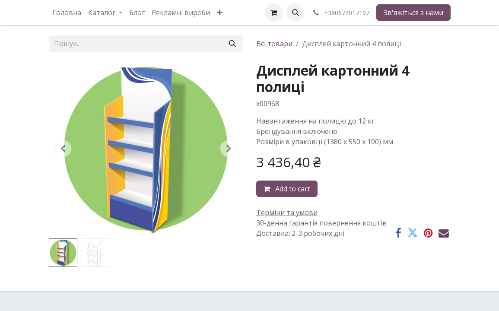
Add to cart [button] (287, 189)
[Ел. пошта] (444, 233)
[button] (295, 12)
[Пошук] (232, 43)
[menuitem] (67, 12)
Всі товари (274, 43)
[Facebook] (398, 233)
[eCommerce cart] (274, 12)
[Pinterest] (428, 233)
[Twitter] (412, 233)
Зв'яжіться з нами (413, 12)
